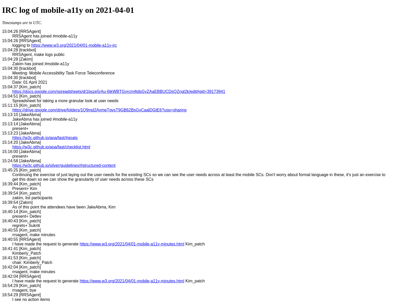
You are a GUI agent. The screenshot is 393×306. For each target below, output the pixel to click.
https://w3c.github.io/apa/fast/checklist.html (51, 147)
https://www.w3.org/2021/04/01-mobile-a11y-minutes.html (132, 244)
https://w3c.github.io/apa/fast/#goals (45, 138)
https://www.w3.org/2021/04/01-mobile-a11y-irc (74, 45)
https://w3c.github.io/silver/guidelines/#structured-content (64, 165)
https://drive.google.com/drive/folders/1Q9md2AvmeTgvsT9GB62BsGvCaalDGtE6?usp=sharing (99, 110)
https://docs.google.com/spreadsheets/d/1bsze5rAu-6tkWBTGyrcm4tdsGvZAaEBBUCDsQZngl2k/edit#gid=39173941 (118, 91)
